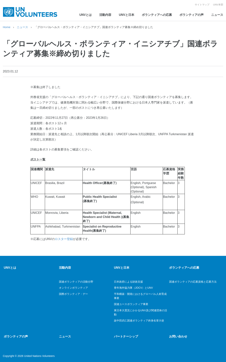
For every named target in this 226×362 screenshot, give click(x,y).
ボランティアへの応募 (157, 14)
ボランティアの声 (191, 14)
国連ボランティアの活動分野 (76, 281)
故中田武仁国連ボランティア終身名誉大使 (139, 320)
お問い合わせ (178, 336)
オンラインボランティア (73, 287)
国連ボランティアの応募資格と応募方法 (193, 281)
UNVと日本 (126, 14)
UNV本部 (218, 4)
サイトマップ (202, 4)
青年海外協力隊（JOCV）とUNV (133, 287)
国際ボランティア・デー (74, 293)
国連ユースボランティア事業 (131, 304)
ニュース (217, 14)
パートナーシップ (126, 336)
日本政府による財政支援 (128, 281)
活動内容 (105, 14)
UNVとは (85, 14)
